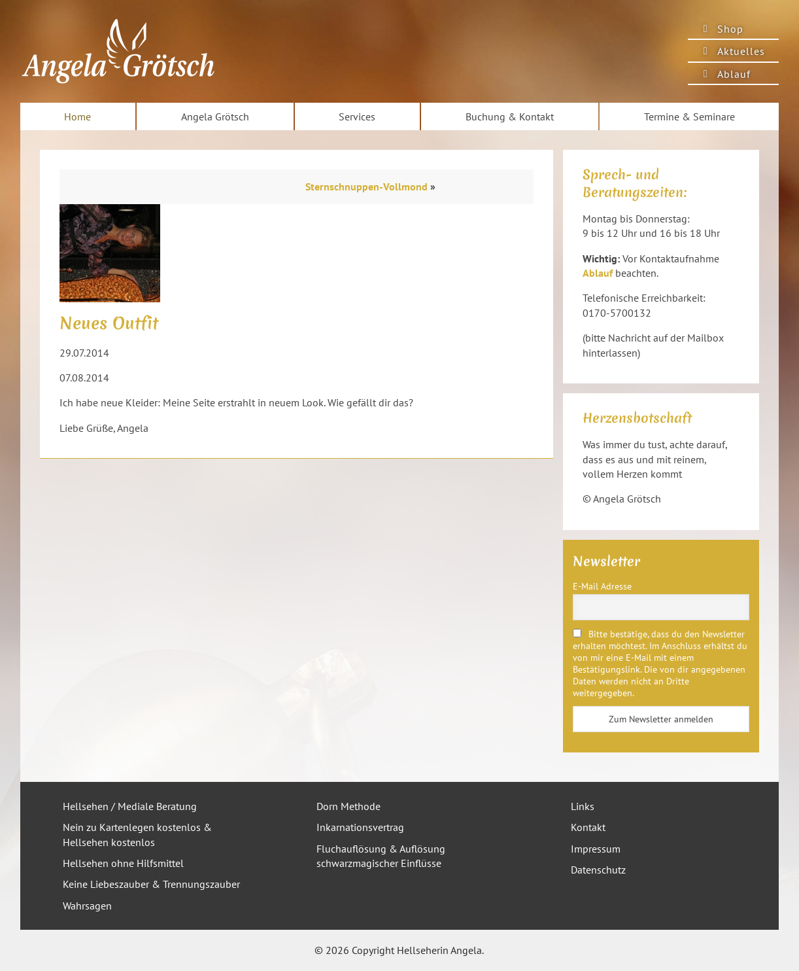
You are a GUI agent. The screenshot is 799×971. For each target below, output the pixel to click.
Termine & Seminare (689, 116)
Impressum (595, 848)
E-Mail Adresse (602, 586)
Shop (730, 28)
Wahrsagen (87, 905)
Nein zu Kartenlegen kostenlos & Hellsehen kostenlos (137, 834)
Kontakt (588, 827)
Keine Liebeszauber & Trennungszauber (151, 884)
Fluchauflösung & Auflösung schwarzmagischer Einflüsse (380, 856)
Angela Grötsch (215, 116)
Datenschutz (598, 869)
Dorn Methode (348, 806)
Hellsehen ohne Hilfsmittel (123, 863)
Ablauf (734, 73)
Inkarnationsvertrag (360, 827)
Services (357, 116)
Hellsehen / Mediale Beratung (130, 806)
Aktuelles (741, 51)
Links (582, 806)
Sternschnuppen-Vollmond (366, 186)
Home (77, 116)
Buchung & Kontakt (510, 116)
